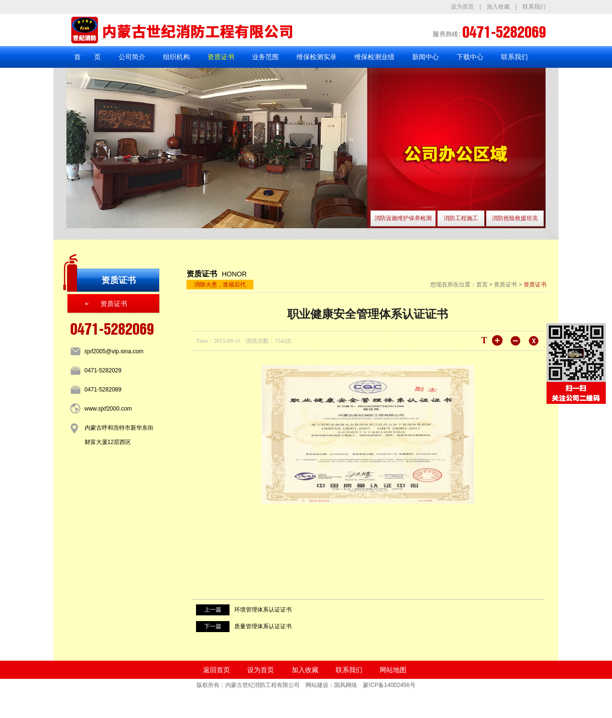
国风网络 (345, 685)
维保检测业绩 (374, 57)
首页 (482, 284)
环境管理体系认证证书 (263, 609)
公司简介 (132, 57)
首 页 (87, 57)
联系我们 (534, 6)
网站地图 (393, 670)
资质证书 (221, 57)
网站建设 (317, 685)
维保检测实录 (316, 57)
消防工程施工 (461, 218)
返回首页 (216, 670)
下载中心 (470, 57)
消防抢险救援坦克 (515, 218)
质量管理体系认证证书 (263, 626)
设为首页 (462, 6)
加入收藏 (498, 6)
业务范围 (265, 57)
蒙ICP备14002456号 (389, 685)
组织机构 (176, 57)
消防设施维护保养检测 (403, 218)
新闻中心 (425, 57)
